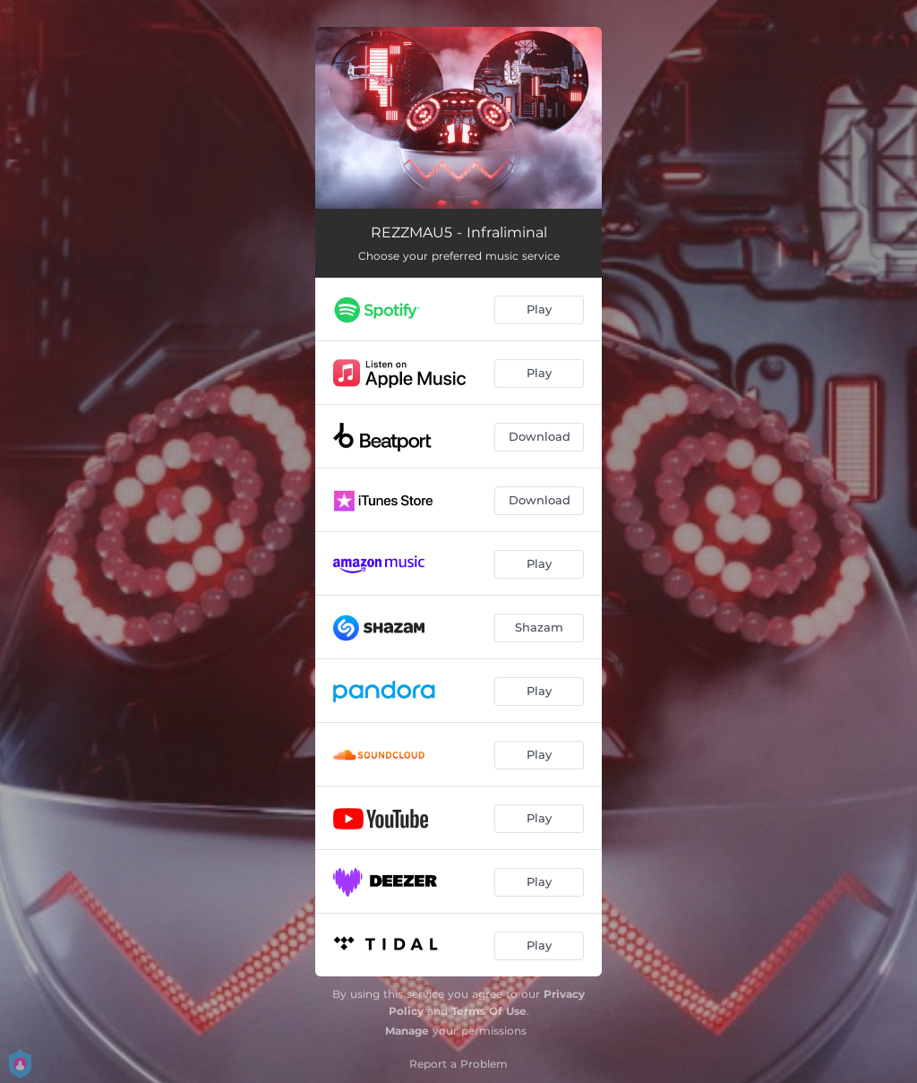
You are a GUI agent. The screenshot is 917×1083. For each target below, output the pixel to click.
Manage (407, 1030)
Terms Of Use (489, 1011)
